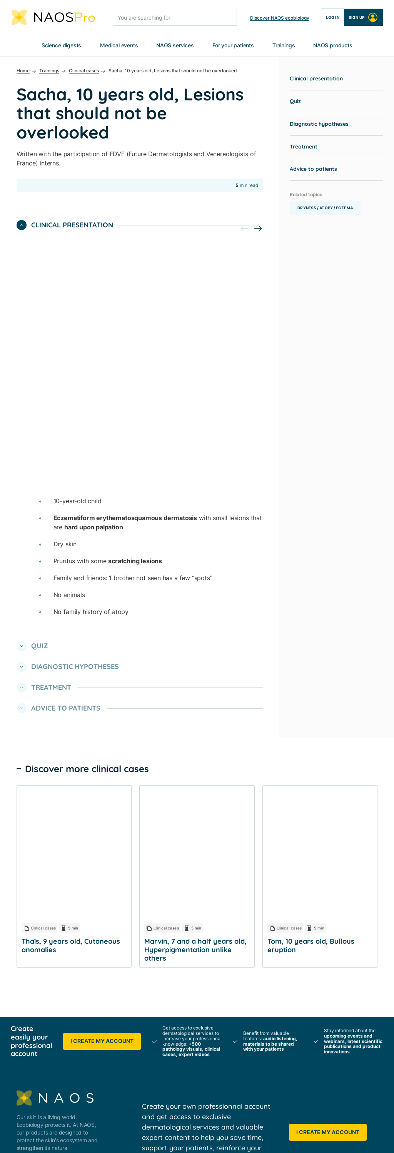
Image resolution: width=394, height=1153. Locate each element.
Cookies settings (221, 1139)
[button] (258, 229)
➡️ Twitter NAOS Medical (162, 1082)
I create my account (102, 702)
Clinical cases (237, 981)
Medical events (119, 45)
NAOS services (175, 45)
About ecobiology (153, 921)
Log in (332, 17)
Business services (153, 994)
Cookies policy (171, 1139)
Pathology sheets (242, 994)
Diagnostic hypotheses (319, 124)
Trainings (283, 45)
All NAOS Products (333, 893)
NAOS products (332, 45)
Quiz (295, 101)
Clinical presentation (316, 78)
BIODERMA (145, 907)
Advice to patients (313, 169)
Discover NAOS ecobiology (279, 18)
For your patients (233, 45)
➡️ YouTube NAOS (154, 1096)
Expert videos (237, 1008)
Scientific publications (247, 916)
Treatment (303, 146)
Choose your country (335, 994)
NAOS (139, 893)
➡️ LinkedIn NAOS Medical (164, 1068)
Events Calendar (240, 944)
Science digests (61, 45)
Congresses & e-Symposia (253, 930)
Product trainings (241, 1022)
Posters (229, 902)
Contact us (323, 981)
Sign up (363, 17)
